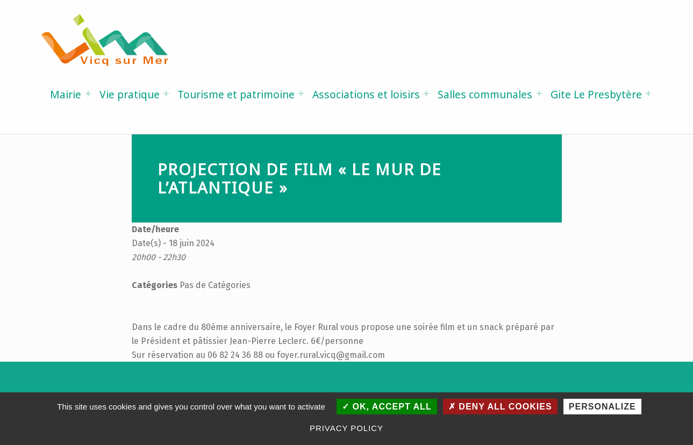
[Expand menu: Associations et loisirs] (426, 93)
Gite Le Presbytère (596, 94)
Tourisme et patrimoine (236, 94)
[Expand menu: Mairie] (88, 93)
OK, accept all (387, 406)
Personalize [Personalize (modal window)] (602, 406)
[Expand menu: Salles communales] (539, 93)
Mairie (65, 94)
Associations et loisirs (366, 94)
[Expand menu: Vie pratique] (166, 93)
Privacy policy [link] (346, 428)
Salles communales (485, 94)
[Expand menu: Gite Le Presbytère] (648, 93)
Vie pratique (129, 94)
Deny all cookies (500, 406)
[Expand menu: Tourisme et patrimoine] (301, 93)
